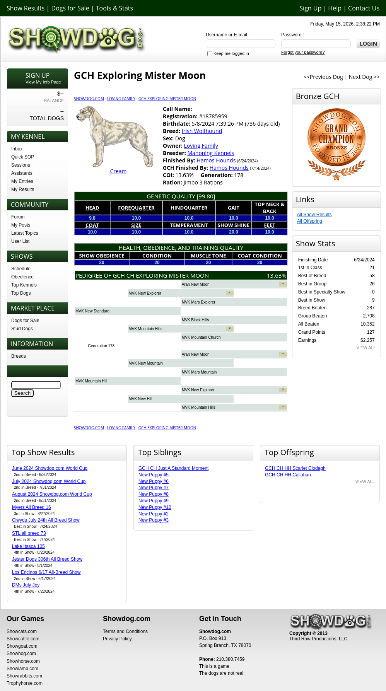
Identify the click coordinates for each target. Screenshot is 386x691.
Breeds (18, 356)
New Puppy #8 (153, 494)
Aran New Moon (196, 284)
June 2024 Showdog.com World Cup (49, 468)
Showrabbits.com (24, 676)
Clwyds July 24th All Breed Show (46, 520)
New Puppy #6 (153, 481)
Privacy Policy (117, 639)
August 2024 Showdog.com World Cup (52, 494)
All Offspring (309, 221)
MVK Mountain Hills (145, 329)
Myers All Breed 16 (31, 507)
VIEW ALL (366, 347)
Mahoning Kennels (210, 153)
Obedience (22, 277)
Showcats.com (22, 631)
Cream (118, 171)
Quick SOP (22, 157)
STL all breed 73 (29, 533)
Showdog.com (89, 98)
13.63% (277, 275)
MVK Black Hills (195, 320)
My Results (22, 189)
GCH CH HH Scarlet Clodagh (295, 468)
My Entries (22, 181)
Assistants (21, 173)
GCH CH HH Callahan (288, 475)
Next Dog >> (364, 76)
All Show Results (314, 214)
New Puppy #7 (153, 487)
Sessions (20, 165)
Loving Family (121, 98)
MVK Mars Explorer (198, 302)
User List (20, 241)
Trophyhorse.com (25, 683)
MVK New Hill (140, 399)
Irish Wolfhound (202, 131)
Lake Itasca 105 (28, 546)
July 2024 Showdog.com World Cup (49, 481)
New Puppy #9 (153, 500)
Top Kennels (24, 285)
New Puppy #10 (154, 507)
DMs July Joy (25, 585)
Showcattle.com (23, 639)
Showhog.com (21, 653)
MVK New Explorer (144, 293)
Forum (18, 217)
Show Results (25, 8)
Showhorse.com (23, 661)
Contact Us (363, 8)
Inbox (16, 149)
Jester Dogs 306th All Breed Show (47, 559)
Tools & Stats (114, 8)
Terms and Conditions (125, 631)
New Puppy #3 (153, 520)
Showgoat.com (22, 646)
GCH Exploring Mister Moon (167, 98)
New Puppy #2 (153, 514)
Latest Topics (24, 233)
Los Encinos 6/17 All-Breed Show (46, 572)
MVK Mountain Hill (91, 381)
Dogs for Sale (70, 8)
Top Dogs (21, 293)
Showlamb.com (22, 668)
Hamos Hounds (216, 160)
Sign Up (310, 8)
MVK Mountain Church (201, 337)
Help (335, 8)
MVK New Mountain (145, 363)
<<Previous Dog (323, 76)
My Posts (20, 225)
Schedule (21, 268)
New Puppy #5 (153, 475)
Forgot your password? (303, 52)
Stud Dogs (22, 328)
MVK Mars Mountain (199, 372)
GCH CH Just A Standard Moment (173, 468)
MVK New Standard (92, 311)
